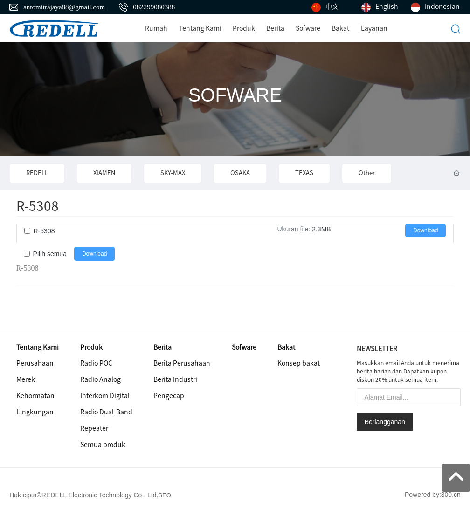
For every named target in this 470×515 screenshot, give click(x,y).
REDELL (37, 173)
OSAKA (240, 173)
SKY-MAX (172, 173)
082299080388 (154, 7)
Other (367, 173)
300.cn (451, 494)
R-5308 (44, 231)
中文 (332, 6)
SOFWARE (235, 95)
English (386, 6)
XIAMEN (104, 173)
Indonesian (442, 6)
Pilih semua (50, 254)
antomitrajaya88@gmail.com (64, 7)
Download (425, 230)
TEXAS (304, 173)
